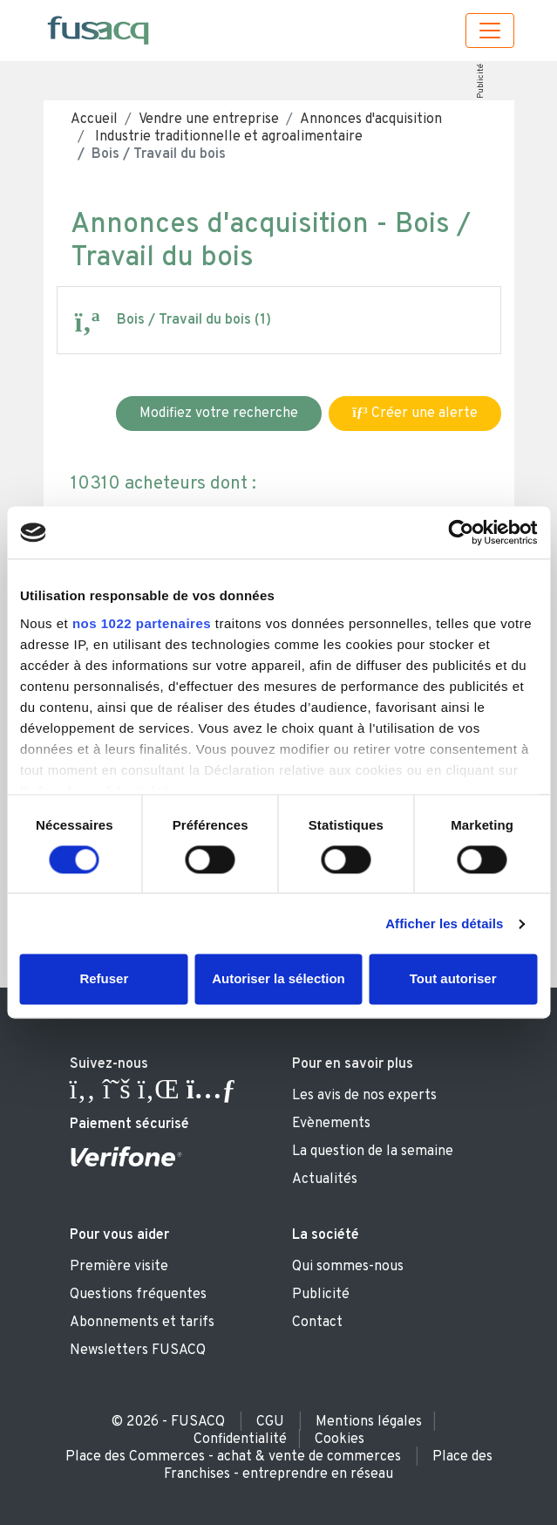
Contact (317, 1322)
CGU (270, 1422)
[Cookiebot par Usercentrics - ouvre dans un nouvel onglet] (460, 532)
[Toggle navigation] (489, 30)
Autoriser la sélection (278, 979)
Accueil (94, 119)
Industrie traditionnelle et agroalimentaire (227, 137)
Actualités (324, 1179)
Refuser (103, 979)
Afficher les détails (444, 923)
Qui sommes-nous (348, 1266)
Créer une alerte (414, 413)
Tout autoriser (453, 979)
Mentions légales (369, 1422)
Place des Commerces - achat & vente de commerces (233, 1457)
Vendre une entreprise (209, 119)
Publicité (480, 81)
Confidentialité (240, 1439)
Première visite (119, 1266)
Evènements (331, 1123)
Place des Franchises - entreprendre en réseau (328, 1465)
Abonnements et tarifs (142, 1322)
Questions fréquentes (138, 1294)
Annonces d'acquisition (371, 119)
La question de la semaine (372, 1151)
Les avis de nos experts (364, 1095)
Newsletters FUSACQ (138, 1350)
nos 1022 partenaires (141, 623)
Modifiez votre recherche (218, 413)
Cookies (339, 1439)
